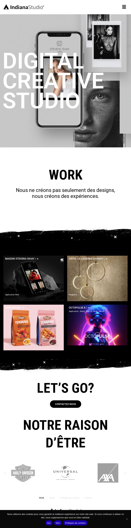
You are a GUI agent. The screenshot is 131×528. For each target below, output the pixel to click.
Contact (88, 498)
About (52, 498)
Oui (49, 523)
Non (58, 523)
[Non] (126, 519)
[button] (124, 7)
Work (41, 498)
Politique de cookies (69, 498)
